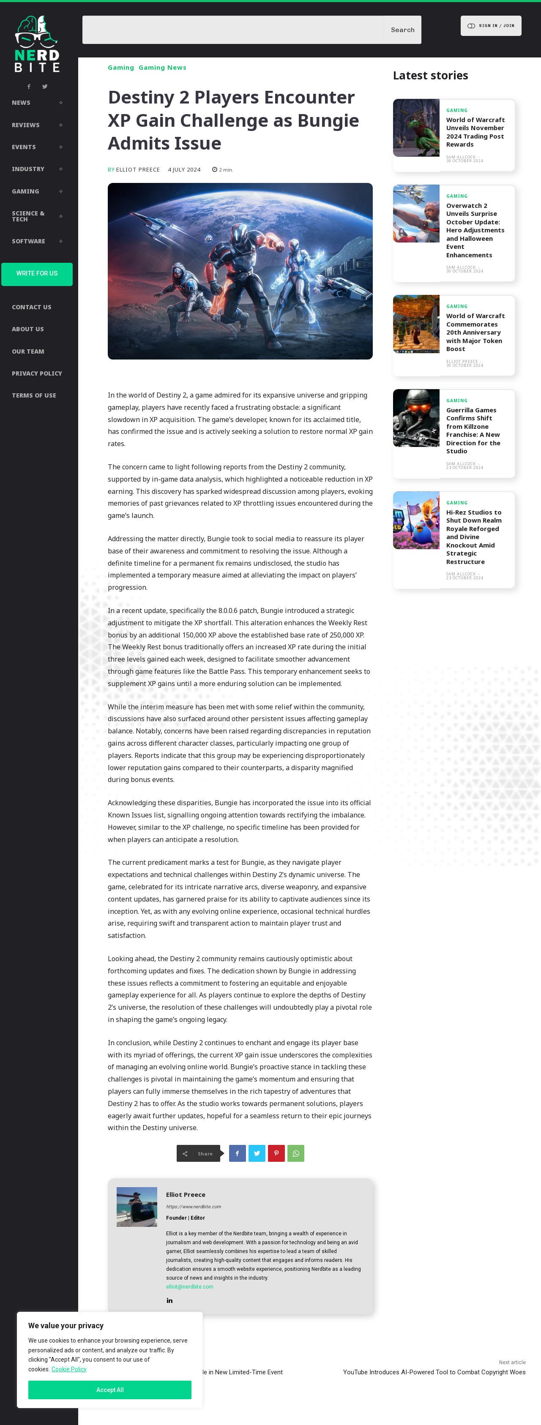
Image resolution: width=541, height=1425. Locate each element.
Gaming (121, 67)
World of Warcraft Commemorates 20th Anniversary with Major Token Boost (476, 332)
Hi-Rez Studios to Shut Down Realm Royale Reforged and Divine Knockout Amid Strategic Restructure (474, 537)
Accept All (110, 1390)
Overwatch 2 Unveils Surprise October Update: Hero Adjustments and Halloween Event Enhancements (475, 230)
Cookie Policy (69, 1369)
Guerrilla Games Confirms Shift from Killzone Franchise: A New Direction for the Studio (473, 430)
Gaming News (163, 67)
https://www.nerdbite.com (193, 1207)
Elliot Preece (138, 169)
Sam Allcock (461, 157)
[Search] (402, 30)
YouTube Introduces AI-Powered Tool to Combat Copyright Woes (434, 1372)
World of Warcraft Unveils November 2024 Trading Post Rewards (476, 132)
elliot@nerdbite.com (189, 1287)
